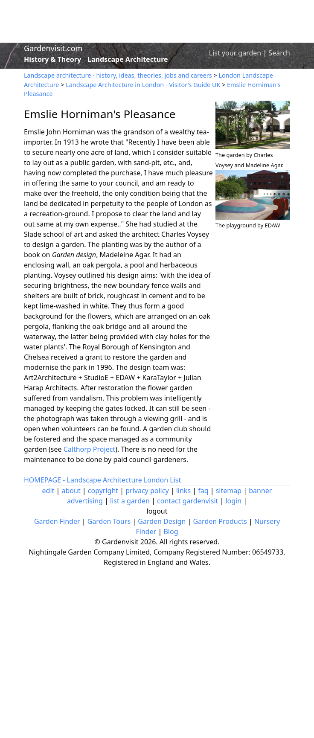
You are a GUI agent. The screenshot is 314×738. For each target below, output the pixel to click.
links (183, 490)
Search (279, 53)
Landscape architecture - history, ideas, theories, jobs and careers (118, 75)
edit (48, 490)
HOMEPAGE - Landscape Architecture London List (102, 480)
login (233, 501)
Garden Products (220, 521)
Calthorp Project (89, 449)
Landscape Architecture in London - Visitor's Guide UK (143, 85)
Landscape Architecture (127, 59)
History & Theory (52, 59)
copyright (103, 490)
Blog (170, 531)
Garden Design (162, 521)
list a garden (130, 501)
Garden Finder (57, 521)
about (71, 490)
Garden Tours (109, 521)
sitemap (228, 490)
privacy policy (147, 490)
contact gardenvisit (187, 501)
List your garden (235, 53)
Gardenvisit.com (53, 48)
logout (157, 511)
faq (203, 490)
